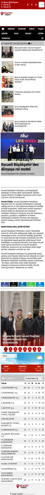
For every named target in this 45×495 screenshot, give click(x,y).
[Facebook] (27, 4)
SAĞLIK (32, 29)
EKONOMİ (22, 29)
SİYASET (28, 33)
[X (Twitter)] (32, 4)
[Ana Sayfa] (3, 28)
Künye (30, 10)
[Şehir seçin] (9, 356)
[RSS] (36, 4)
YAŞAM (40, 29)
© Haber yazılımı (22, 494)
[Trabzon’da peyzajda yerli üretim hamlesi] (22, 96)
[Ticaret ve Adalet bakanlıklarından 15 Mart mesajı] (22, 67)
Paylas (5, 284)
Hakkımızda (10, 10)
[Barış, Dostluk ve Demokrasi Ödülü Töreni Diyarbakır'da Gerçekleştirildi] (22, 126)
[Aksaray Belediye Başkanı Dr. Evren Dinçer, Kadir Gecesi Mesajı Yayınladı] (22, 82)
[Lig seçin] (33, 378)
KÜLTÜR (4, 33)
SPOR (16, 33)
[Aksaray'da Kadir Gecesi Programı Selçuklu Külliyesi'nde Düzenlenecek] (22, 52)
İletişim (21, 10)
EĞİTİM (40, 33)
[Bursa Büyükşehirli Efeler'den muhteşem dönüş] (22, 111)
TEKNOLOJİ (6, 38)
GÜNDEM (11, 29)
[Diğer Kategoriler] (42, 38)
